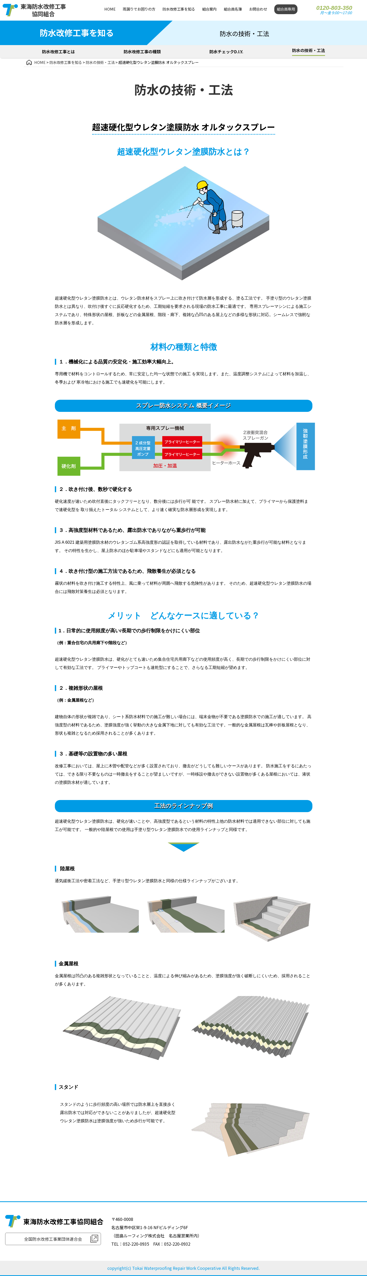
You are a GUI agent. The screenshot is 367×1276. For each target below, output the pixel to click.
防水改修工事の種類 (142, 51)
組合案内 (209, 9)
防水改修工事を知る (179, 9)
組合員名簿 (233, 9)
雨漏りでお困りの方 (139, 9)
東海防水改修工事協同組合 (43, 10)
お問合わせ (258, 9)
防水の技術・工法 (308, 50)
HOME (110, 9)
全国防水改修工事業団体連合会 (53, 1239)
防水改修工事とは (58, 51)
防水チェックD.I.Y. (226, 51)
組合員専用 (286, 9)
